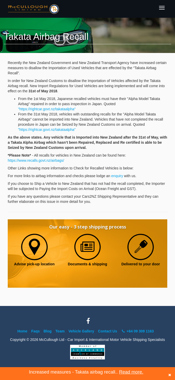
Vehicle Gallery (81, 331)
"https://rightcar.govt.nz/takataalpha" (47, 109)
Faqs (35, 331)
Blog (48, 331)
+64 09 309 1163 (137, 331)
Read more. (131, 372)
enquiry (117, 176)
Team (60, 331)
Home (22, 331)
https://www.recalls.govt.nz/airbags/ (36, 160)
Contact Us (107, 331)
